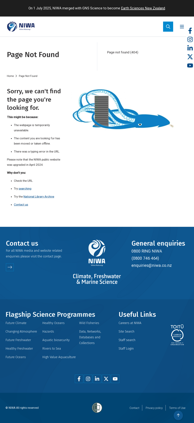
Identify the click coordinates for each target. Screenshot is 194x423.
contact (48, 256)
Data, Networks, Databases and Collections (90, 337)
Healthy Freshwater (19, 348)
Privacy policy (154, 408)
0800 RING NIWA (146, 251)
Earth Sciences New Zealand (143, 8)
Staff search (127, 340)
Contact (134, 408)
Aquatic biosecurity (56, 340)
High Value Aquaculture (59, 357)
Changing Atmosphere (21, 331)
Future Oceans (16, 357)
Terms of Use (177, 408)
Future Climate (16, 323)
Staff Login (126, 348)
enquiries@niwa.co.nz (151, 265)
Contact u (20, 204)
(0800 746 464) (145, 258)
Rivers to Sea (51, 348)
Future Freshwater (18, 340)
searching (25, 188)
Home (10, 76)
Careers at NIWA (130, 323)
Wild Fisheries (89, 323)
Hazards (48, 331)
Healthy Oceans (53, 323)
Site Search (126, 331)
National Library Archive (38, 196)
